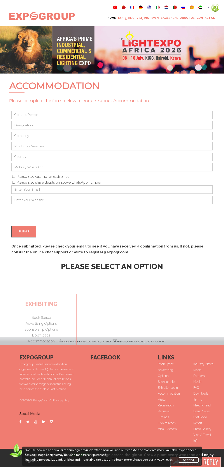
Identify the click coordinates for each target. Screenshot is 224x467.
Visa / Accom (189, 429)
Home (112, 17)
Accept (188, 460)
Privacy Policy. (163, 459)
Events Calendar (164, 17)
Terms (219, 399)
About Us (187, 17)
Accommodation (191, 393)
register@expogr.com (108, 252)
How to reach (189, 423)
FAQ (218, 387)
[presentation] (44, 214)
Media (219, 381)
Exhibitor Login (190, 387)
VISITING (143, 17)
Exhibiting (126, 17)
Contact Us (206, 17)
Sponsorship (188, 381)
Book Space (188, 364)
